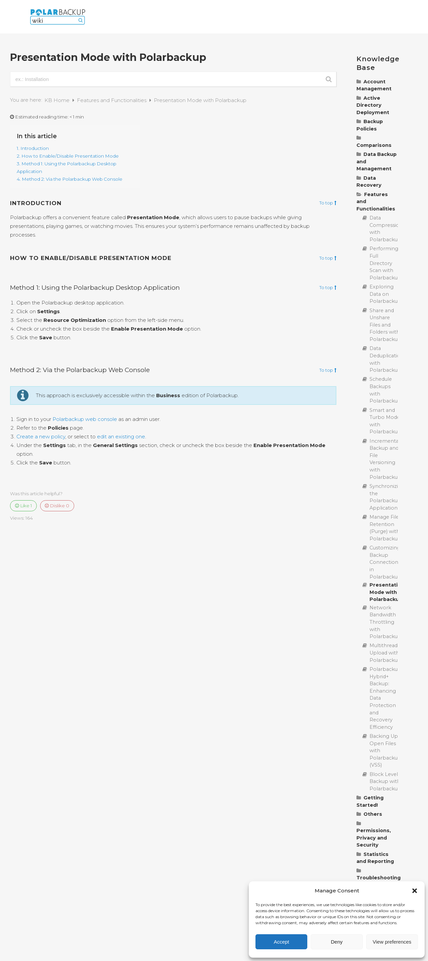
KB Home (57, 100)
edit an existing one (121, 436)
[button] (414, 890)
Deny (336, 942)
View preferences (392, 942)
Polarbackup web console (84, 419)
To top (327, 203)
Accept (281, 942)
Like (23, 505)
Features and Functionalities (112, 100)
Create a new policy (40, 436)
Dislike (57, 505)
